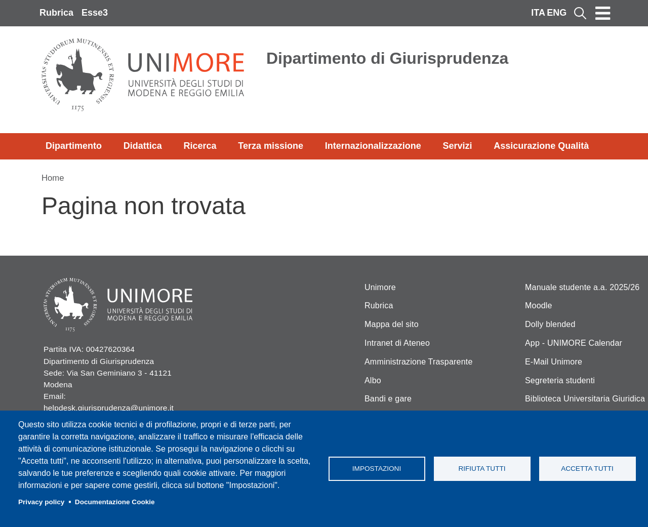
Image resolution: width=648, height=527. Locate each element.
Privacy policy (41, 502)
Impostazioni (376, 468)
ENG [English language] (556, 13)
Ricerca (199, 146)
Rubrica (56, 13)
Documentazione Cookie (115, 502)
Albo (372, 380)
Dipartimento (74, 146)
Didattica (143, 146)
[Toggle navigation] (603, 13)
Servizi (457, 146)
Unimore (380, 287)
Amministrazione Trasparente (418, 361)
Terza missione (270, 146)
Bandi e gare (388, 398)
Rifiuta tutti (481, 468)
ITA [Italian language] (538, 13)
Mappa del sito (391, 324)
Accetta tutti (587, 468)
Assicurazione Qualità (541, 146)
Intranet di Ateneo (397, 343)
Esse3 (95, 13)
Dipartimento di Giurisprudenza (387, 58)
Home (53, 178)
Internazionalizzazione (373, 146)
